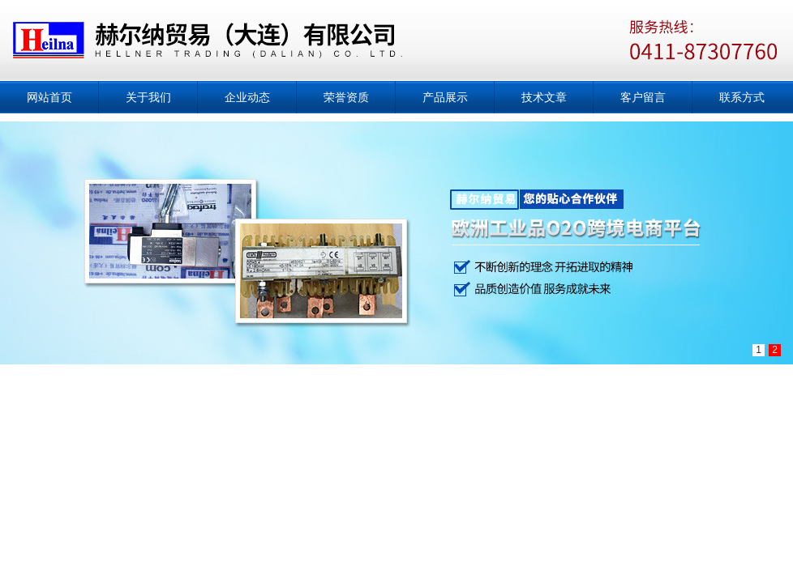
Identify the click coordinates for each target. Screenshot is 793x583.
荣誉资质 (346, 97)
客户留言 (643, 97)
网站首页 (49, 97)
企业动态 (247, 97)
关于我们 (148, 97)
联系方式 (742, 97)
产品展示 (445, 97)
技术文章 (544, 97)
